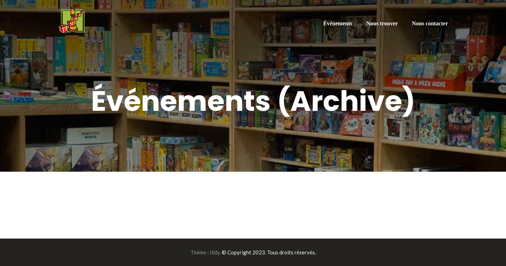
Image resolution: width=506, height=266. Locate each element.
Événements (337, 23)
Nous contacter (430, 23)
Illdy (215, 252)
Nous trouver (382, 23)
